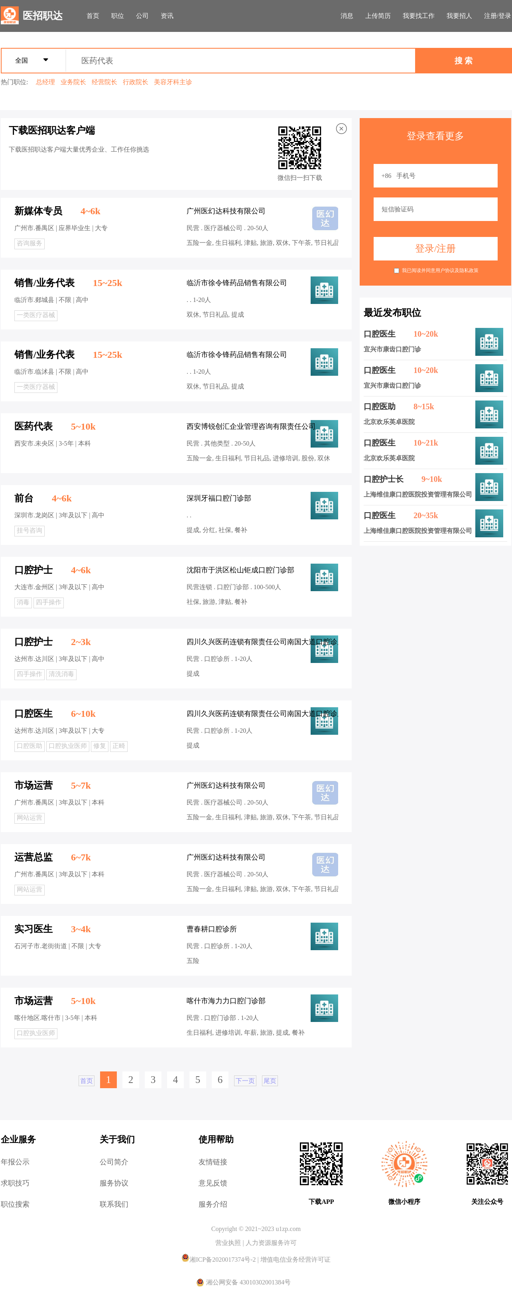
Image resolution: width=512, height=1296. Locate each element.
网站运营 (29, 817)
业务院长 (73, 82)
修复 (99, 745)
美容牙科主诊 (173, 82)
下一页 (245, 1080)
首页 (93, 15)
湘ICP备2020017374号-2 (219, 1259)
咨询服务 (29, 243)
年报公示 (15, 1162)
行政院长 (135, 82)
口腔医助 (29, 745)
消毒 (23, 602)
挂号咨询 (29, 530)
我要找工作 (419, 15)
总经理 (45, 82)
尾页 (270, 1080)
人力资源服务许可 (271, 1242)
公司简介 (114, 1162)
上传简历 (378, 15)
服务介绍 (213, 1204)
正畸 (118, 745)
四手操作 (48, 602)
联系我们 (114, 1204)
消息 (347, 15)
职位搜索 (15, 1204)
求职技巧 (15, 1183)
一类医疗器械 (36, 315)
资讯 (167, 15)
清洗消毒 (61, 674)
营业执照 (228, 1242)
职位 (117, 15)
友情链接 (213, 1162)
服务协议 (114, 1183)
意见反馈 (213, 1183)
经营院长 (104, 82)
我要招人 (459, 15)
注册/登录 (497, 15)
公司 (142, 15)
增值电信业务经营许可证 (295, 1259)
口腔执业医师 (68, 745)
